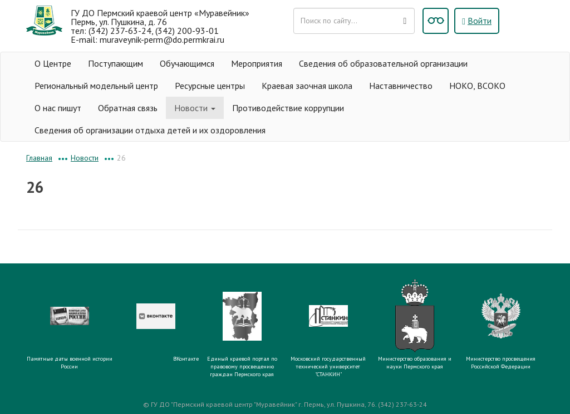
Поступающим (115, 63)
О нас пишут (58, 107)
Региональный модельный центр (96, 85)
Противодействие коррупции (288, 107)
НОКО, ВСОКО (477, 85)
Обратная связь (128, 107)
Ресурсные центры (210, 85)
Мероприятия (256, 63)
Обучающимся (187, 63)
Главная (39, 158)
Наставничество (401, 85)
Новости (194, 107)
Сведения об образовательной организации (383, 63)
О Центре (53, 63)
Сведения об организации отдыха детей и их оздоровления (150, 130)
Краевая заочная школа (307, 85)
